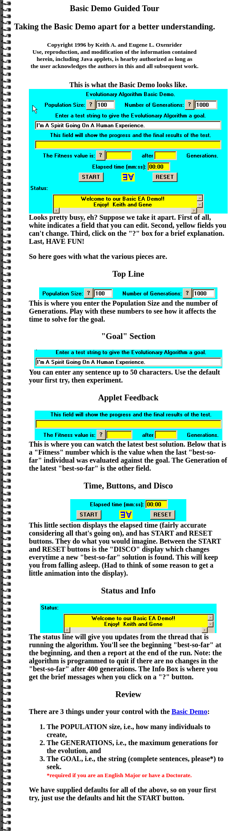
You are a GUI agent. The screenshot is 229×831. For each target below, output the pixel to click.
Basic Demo (189, 711)
